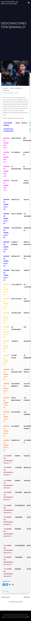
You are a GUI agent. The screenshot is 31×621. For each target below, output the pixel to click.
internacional (5, 90)
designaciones (18, 88)
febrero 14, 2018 (14, 93)
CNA (5, 93)
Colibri (27, 617)
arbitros (12, 88)
